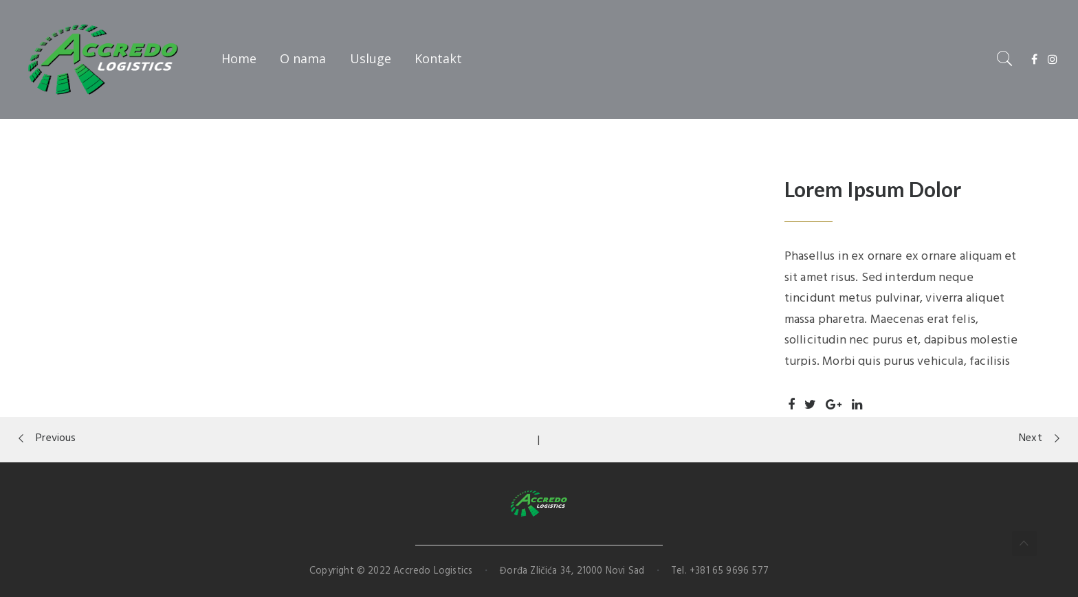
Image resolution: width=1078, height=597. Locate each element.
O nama (303, 58)
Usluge (370, 58)
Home (238, 58)
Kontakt (438, 58)
